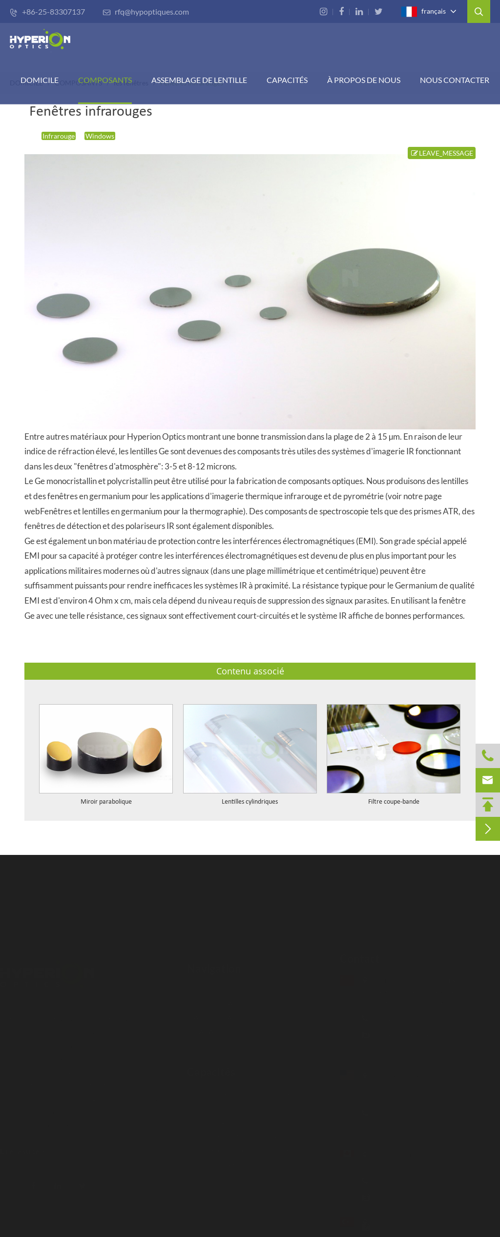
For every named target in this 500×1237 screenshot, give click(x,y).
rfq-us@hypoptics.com (407, 1128)
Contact (355, 958)
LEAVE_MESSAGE (441, 153)
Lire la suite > (27, 1151)
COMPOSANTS (105, 79)
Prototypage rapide (223, 1159)
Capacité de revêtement (230, 1102)
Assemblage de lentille (199, 79)
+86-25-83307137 (47, 11)
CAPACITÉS (287, 79)
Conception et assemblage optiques (250, 1131)
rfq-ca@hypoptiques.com (411, 1196)
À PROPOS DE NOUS (363, 79)
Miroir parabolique (106, 802)
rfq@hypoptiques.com (146, 11)
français (423, 11)
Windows (99, 136)
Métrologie (209, 1116)
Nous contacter (454, 79)
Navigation (214, 964)
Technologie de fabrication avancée (248, 1088)
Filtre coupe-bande (393, 802)
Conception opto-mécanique (238, 1145)
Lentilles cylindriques (250, 802)
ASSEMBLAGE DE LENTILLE (238, 1013)
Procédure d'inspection (229, 1173)
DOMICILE (40, 79)
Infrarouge (58, 136)
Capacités (211, 1067)
